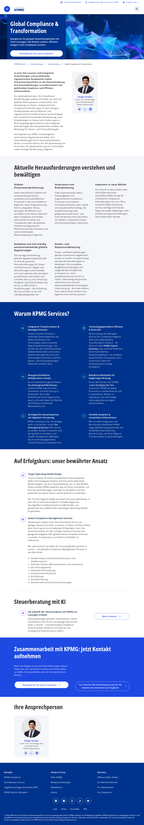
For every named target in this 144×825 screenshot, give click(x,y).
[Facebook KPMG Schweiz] (64, 801)
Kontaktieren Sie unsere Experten (36, 53)
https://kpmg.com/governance (65, 820)
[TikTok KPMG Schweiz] (80, 801)
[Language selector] (131, 2)
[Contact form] (71, 2)
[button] (79, 109)
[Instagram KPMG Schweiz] (72, 801)
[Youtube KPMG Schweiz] (88, 801)
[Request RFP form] (102, 2)
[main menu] (7, 9)
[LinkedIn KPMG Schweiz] (56, 801)
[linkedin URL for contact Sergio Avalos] (90, 109)
